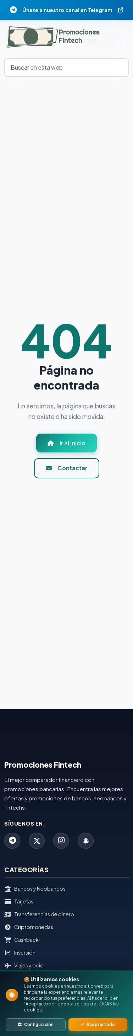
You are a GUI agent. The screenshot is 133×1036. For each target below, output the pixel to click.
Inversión (19, 953)
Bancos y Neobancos (35, 889)
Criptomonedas (28, 927)
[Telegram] (12, 841)
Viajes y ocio (24, 965)
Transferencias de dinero (39, 914)
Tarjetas (18, 901)
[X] (37, 841)
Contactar (66, 468)
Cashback (21, 940)
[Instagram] (61, 841)
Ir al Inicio (66, 443)
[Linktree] (86, 841)
